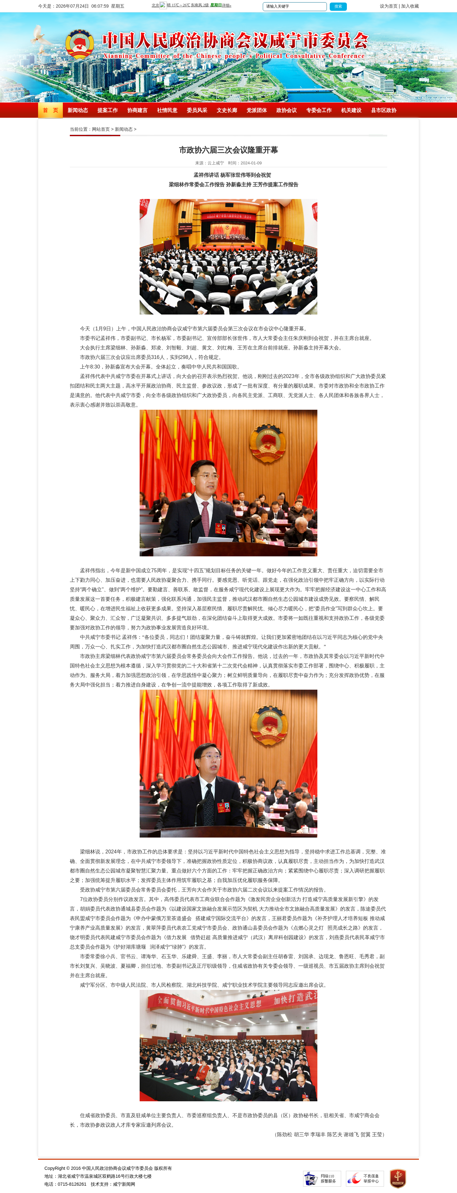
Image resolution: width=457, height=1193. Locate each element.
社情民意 (167, 110)
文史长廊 (227, 110)
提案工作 (107, 110)
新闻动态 (78, 110)
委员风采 (197, 110)
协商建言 (137, 110)
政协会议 (286, 110)
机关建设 (351, 110)
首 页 (50, 110)
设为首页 (389, 6)
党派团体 (257, 110)
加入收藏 (410, 6)
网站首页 (101, 129)
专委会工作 (319, 110)
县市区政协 (383, 110)
